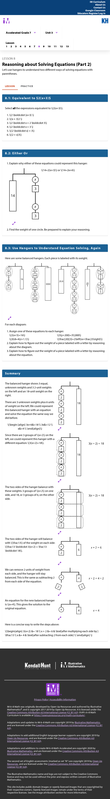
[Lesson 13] (67, 46)
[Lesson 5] (25, 46)
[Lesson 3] (16, 46)
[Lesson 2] (11, 46)
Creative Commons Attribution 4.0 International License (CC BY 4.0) (42, 712)
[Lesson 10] (49, 46)
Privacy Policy (41, 699)
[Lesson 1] (6, 46)
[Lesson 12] (61, 46)
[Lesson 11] (55, 46)
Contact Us (99, 7)
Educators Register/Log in (91, 13)
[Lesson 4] (20, 46)
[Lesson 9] (43, 46)
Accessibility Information (63, 699)
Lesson (10, 86)
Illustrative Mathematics (87, 722)
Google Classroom (95, 10)
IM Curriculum (97, 1)
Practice (27, 86)
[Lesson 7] (34, 46)
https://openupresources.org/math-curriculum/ (59, 715)
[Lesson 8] (39, 46)
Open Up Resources (17, 738)
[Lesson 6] (30, 46)
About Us (100, 4)
